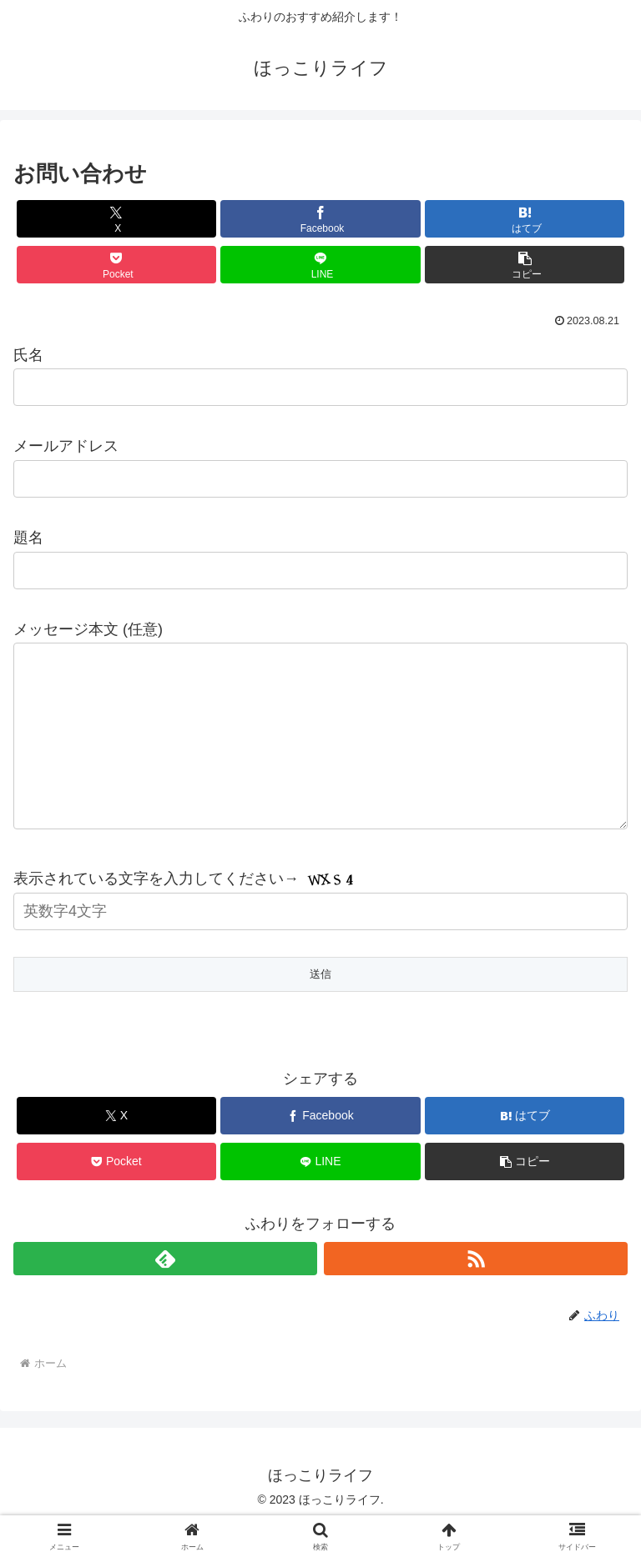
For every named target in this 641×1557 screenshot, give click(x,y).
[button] (524, 264)
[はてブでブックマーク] (524, 219)
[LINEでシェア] (320, 264)
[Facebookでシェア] (320, 219)
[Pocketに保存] (116, 264)
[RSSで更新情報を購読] (476, 1292)
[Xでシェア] (116, 219)
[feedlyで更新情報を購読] (165, 1292)
